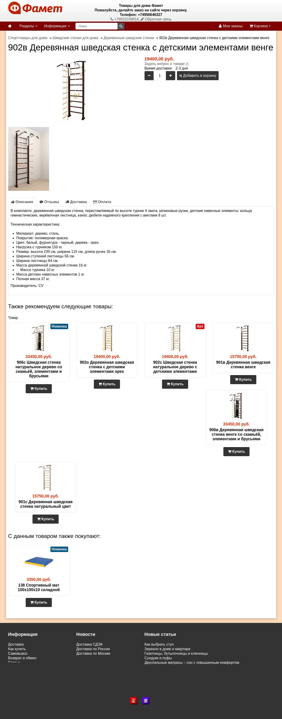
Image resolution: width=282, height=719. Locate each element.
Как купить (17, 649)
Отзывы (49, 202)
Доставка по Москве (93, 653)
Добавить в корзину (197, 75)
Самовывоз (17, 653)
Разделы (28, 26)
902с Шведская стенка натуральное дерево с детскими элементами (175, 367)
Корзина (260, 26)
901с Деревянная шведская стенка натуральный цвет (45, 504)
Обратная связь (156, 19)
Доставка (76, 202)
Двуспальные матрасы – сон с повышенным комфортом (192, 662)
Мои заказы (230, 26)
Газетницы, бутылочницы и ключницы (176, 653)
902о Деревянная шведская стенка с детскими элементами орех (107, 367)
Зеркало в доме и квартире (167, 649)
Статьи (14, 662)
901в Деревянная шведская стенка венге (243, 364)
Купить (38, 389)
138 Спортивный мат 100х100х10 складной (39, 587)
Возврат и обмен (22, 658)
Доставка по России (93, 649)
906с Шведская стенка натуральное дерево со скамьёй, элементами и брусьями (38, 369)
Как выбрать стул (159, 644)
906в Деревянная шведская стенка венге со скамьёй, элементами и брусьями (236, 434)
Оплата (102, 202)
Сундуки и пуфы (158, 658)
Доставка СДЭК (89, 644)
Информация (57, 26)
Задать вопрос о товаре (165, 64)
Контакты (16, 667)
